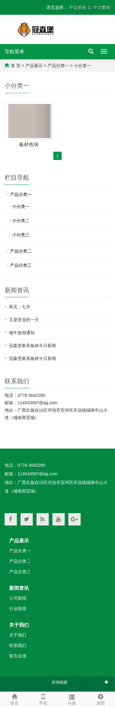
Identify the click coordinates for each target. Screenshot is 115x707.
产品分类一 (58, 65)
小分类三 (20, 234)
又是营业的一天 (24, 319)
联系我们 (17, 645)
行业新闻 (17, 608)
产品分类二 (21, 251)
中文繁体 (101, 7)
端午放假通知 (22, 332)
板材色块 (29, 144)
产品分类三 (21, 265)
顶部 (100, 698)
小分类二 (20, 220)
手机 (43, 698)
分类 (72, 699)
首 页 (16, 65)
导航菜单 (14, 51)
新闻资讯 (19, 588)
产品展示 (34, 65)
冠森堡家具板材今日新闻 (32, 345)
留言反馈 (17, 655)
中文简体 (77, 7)
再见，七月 (19, 306)
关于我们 (19, 625)
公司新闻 (17, 598)
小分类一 (82, 65)
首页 (14, 698)
